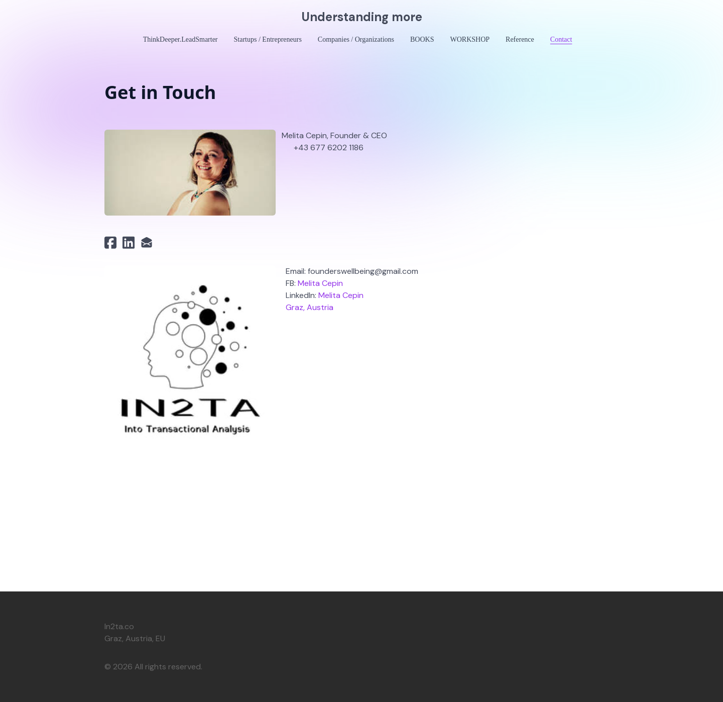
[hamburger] (60, 16)
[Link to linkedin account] (129, 242)
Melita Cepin (320, 283)
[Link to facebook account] (110, 242)
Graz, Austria (309, 307)
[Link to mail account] (147, 242)
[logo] (361, 17)
